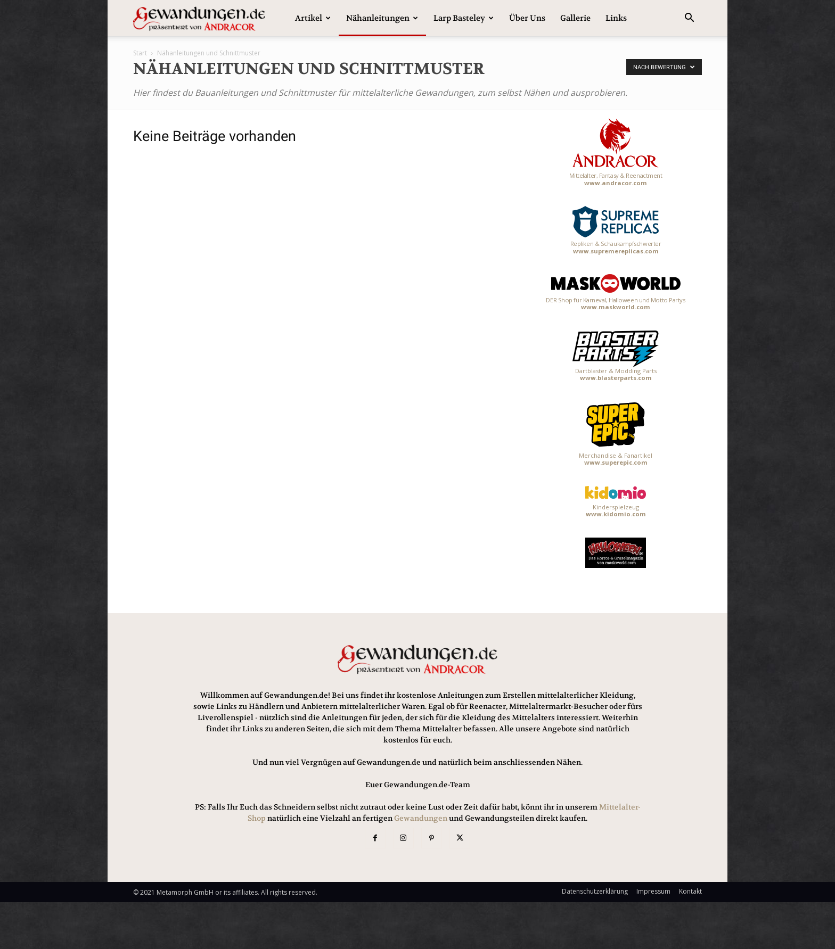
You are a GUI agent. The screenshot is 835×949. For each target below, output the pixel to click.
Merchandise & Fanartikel (615, 433)
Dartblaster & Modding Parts (615, 356)
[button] (689, 19)
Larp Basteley (463, 18)
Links (616, 18)
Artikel (313, 18)
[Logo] (199, 18)
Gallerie (575, 18)
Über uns (527, 18)
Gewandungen (420, 818)
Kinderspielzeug (615, 502)
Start (140, 52)
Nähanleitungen (382, 18)
